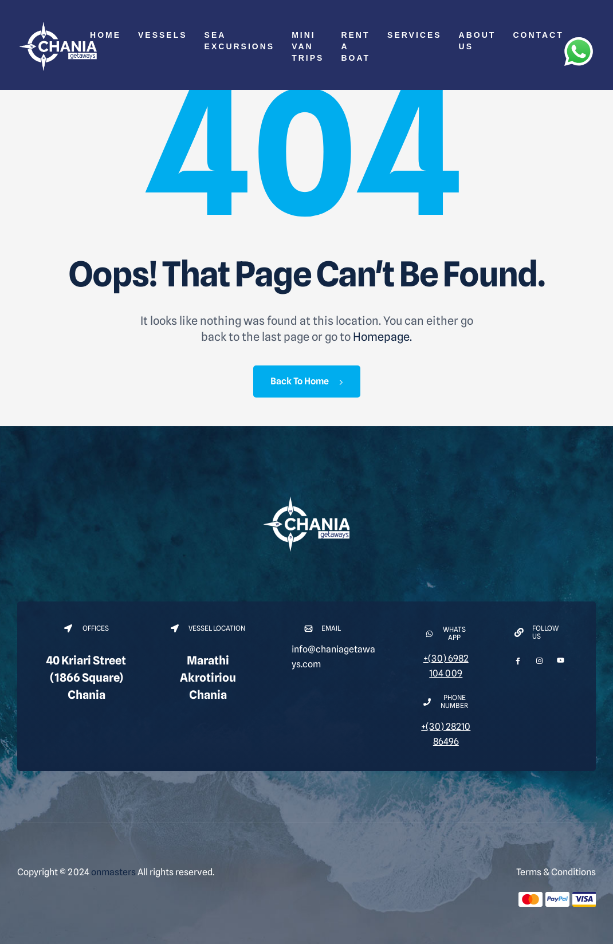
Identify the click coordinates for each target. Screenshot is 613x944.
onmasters (113, 872)
